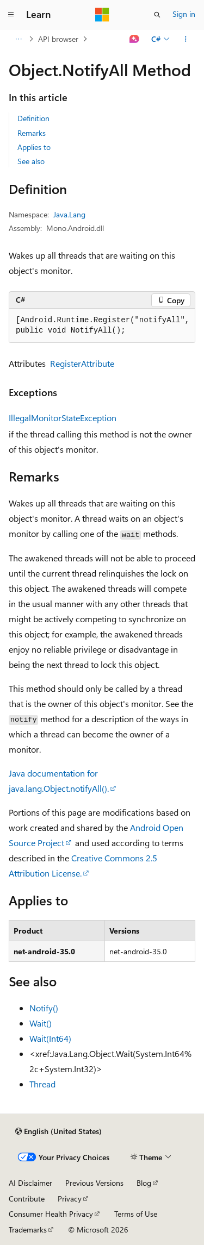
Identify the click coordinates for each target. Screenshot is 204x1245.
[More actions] (185, 39)
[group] (102, 326)
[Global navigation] (11, 14)
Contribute (27, 1198)
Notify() (43, 1007)
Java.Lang (69, 214)
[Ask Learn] (134, 39)
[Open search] (157, 14)
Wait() (40, 1023)
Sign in (183, 14)
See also (31, 161)
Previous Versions (94, 1183)
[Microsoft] (102, 15)
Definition (33, 118)
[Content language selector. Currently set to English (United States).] (58, 1131)
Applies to (34, 147)
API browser (58, 39)
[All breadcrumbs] (18, 39)
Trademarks (28, 1229)
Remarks (31, 133)
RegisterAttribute (82, 363)
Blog (144, 1183)
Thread (42, 1084)
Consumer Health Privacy (51, 1214)
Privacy (70, 1198)
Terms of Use (135, 1214)
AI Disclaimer (30, 1183)
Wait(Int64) (50, 1038)
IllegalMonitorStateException (62, 417)
